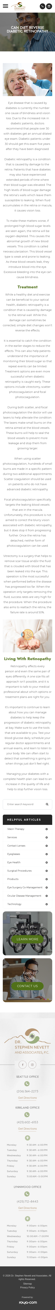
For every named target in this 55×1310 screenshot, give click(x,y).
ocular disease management (24, 895)
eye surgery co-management (25, 887)
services (12, 837)
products (12, 879)
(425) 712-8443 (27, 1202)
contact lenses (16, 845)
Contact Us (27, 986)
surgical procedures (19, 870)
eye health (13, 862)
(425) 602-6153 (27, 1123)
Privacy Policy (27, 1287)
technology (14, 904)
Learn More (28, 939)
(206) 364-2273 (27, 1090)
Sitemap (27, 1284)
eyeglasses (13, 854)
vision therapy (15, 829)
